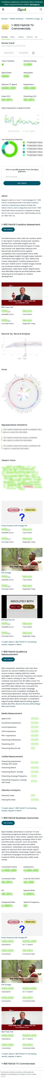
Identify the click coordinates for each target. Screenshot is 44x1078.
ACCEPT (3, 1076)
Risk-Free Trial (7, 307)
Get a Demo (8, 229)
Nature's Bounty (7, 208)
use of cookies (31, 1074)
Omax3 (33, 208)
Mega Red (23, 208)
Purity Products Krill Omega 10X (14, 526)
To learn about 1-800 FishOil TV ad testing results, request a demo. (19, 809)
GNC (34, 205)
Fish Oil (4, 213)
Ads (36, 37)
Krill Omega (6, 573)
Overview (5, 37)
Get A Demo (22, 183)
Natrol (16, 208)
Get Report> (35, 4)
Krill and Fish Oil (8, 620)
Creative (12, 37)
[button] (18, 53)
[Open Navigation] (3, 9)
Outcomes (30, 37)
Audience (21, 37)
